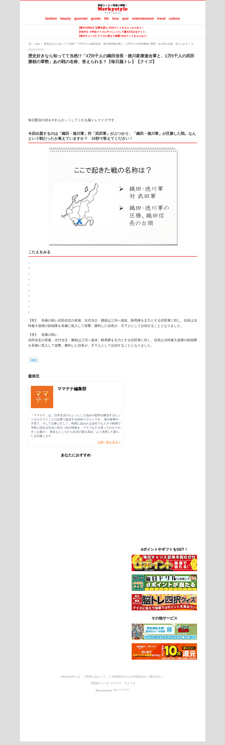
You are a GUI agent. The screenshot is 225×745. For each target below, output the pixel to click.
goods (96, 18)
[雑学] (34, 360)
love (115, 18)
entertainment (143, 18)
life (106, 18)
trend (161, 18)
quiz (125, 18)
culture (174, 18)
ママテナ (116, 683)
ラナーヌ (130, 683)
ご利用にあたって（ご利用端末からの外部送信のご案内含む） (123, 676)
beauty (65, 18)
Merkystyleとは (71, 676)
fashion (51, 18)
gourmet (81, 18)
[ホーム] (30, 43)
